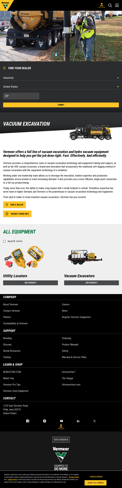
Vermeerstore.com (71, 384)
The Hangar (67, 378)
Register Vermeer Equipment (76, 317)
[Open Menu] (117, 5)
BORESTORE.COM (12, 371)
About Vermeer (10, 304)
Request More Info (17, 213)
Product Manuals (70, 344)
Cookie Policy (12, 479)
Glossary (7, 344)
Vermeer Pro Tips (12, 384)
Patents (7, 317)
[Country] (61, 87)
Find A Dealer (101, 5)
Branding (7, 338)
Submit (61, 105)
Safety (65, 350)
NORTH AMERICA (61, 439)
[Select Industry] (61, 78)
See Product (31, 283)
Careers (66, 304)
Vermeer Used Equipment (15, 390)
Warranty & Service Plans (74, 357)
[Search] (110, 5)
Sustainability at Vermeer (15, 323)
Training (7, 357)
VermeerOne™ (69, 371)
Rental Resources (11, 350)
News (65, 310)
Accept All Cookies (96, 483)
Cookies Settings (96, 476)
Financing (66, 338)
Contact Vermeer (11, 310)
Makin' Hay (8, 378)
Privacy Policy (74, 477)
